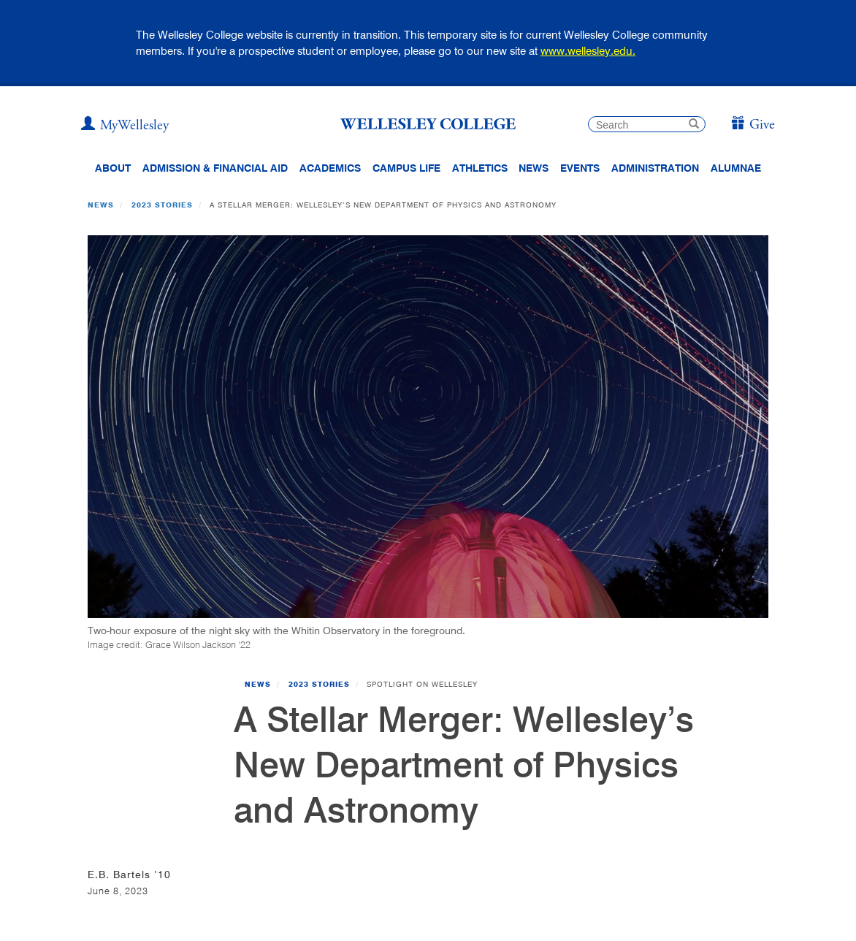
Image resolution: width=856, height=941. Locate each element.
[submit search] (693, 125)
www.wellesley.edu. (587, 51)
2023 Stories (162, 204)
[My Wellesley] (124, 126)
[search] (647, 124)
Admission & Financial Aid (215, 168)
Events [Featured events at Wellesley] (580, 168)
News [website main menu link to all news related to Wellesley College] (534, 168)
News (101, 204)
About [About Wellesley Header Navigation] (113, 168)
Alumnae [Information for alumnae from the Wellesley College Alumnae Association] (736, 168)
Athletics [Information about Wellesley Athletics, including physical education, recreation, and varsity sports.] (480, 168)
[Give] (753, 125)
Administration (655, 168)
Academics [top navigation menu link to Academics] (330, 168)
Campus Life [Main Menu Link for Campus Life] (406, 168)
